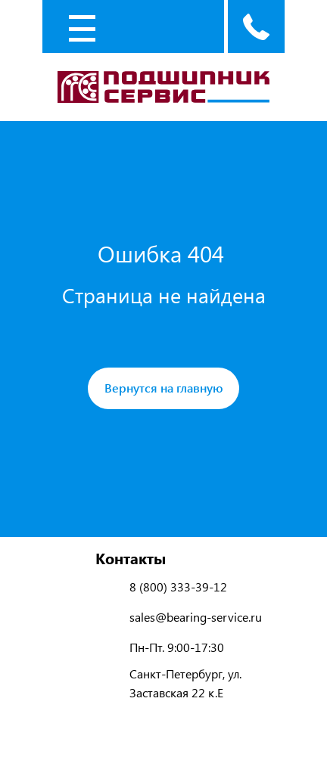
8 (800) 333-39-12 (178, 586)
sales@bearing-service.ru (195, 617)
